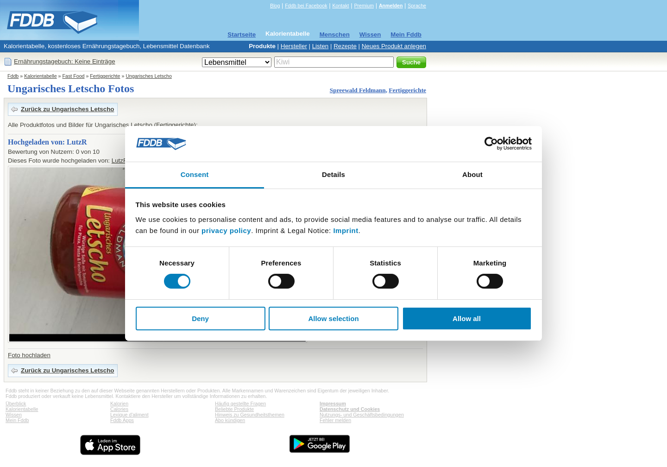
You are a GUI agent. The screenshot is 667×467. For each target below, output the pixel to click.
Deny (200, 318)
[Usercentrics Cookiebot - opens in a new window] (491, 144)
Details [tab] (333, 174)
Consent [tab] (195, 174)
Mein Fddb (406, 34)
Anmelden (391, 5)
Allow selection (333, 318)
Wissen (370, 34)
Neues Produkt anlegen (394, 46)
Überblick (16, 403)
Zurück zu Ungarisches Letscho (67, 109)
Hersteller (294, 46)
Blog (275, 5)
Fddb (13, 76)
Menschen (335, 34)
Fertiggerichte (105, 76)
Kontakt (340, 5)
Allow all (467, 318)
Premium (364, 5)
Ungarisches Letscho (149, 76)
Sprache (417, 5)
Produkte (262, 46)
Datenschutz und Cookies (350, 409)
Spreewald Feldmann (358, 90)
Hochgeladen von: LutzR (47, 142)
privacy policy (226, 230)
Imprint (345, 230)
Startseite (241, 34)
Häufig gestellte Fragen (240, 403)
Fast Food (74, 76)
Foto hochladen (29, 355)
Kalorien (119, 403)
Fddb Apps (122, 420)
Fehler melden (335, 420)
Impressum (333, 403)
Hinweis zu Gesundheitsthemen (249, 414)
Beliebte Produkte (234, 409)
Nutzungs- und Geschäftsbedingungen (362, 414)
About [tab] (472, 174)
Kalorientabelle (287, 33)
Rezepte (345, 46)
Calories (119, 409)
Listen (320, 46)
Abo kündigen (230, 420)
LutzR (120, 160)
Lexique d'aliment (129, 414)
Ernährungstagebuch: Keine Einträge (64, 61)
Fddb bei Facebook (306, 5)
